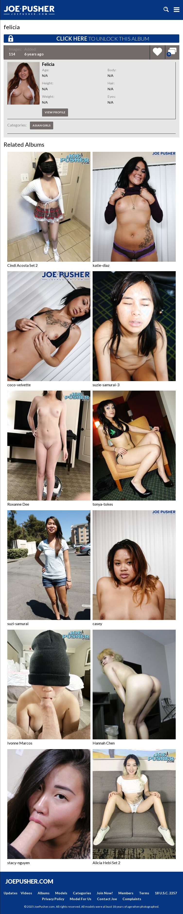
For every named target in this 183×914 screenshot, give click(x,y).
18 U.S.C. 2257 (166, 893)
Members (125, 893)
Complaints (131, 899)
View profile (55, 112)
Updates (10, 893)
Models (61, 893)
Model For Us (80, 899)
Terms (144, 893)
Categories (82, 893)
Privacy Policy (53, 899)
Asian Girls (42, 125)
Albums (44, 893)
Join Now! (105, 893)
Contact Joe (107, 899)
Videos (26, 893)
